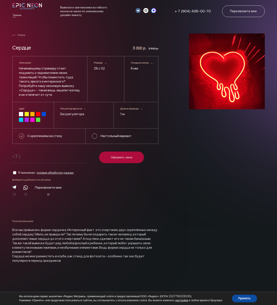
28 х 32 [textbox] (99, 68)
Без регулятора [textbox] (72, 114)
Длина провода (129, 108)
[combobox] (106, 69)
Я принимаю (43, 173)
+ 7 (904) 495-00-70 (193, 11)
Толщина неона (140, 62)
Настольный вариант (116, 136)
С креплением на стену (44, 136)
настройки (181, 300)
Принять (244, 298)
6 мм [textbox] (134, 68)
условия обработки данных (55, 172)
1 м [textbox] (122, 114)
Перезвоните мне (48, 187)
